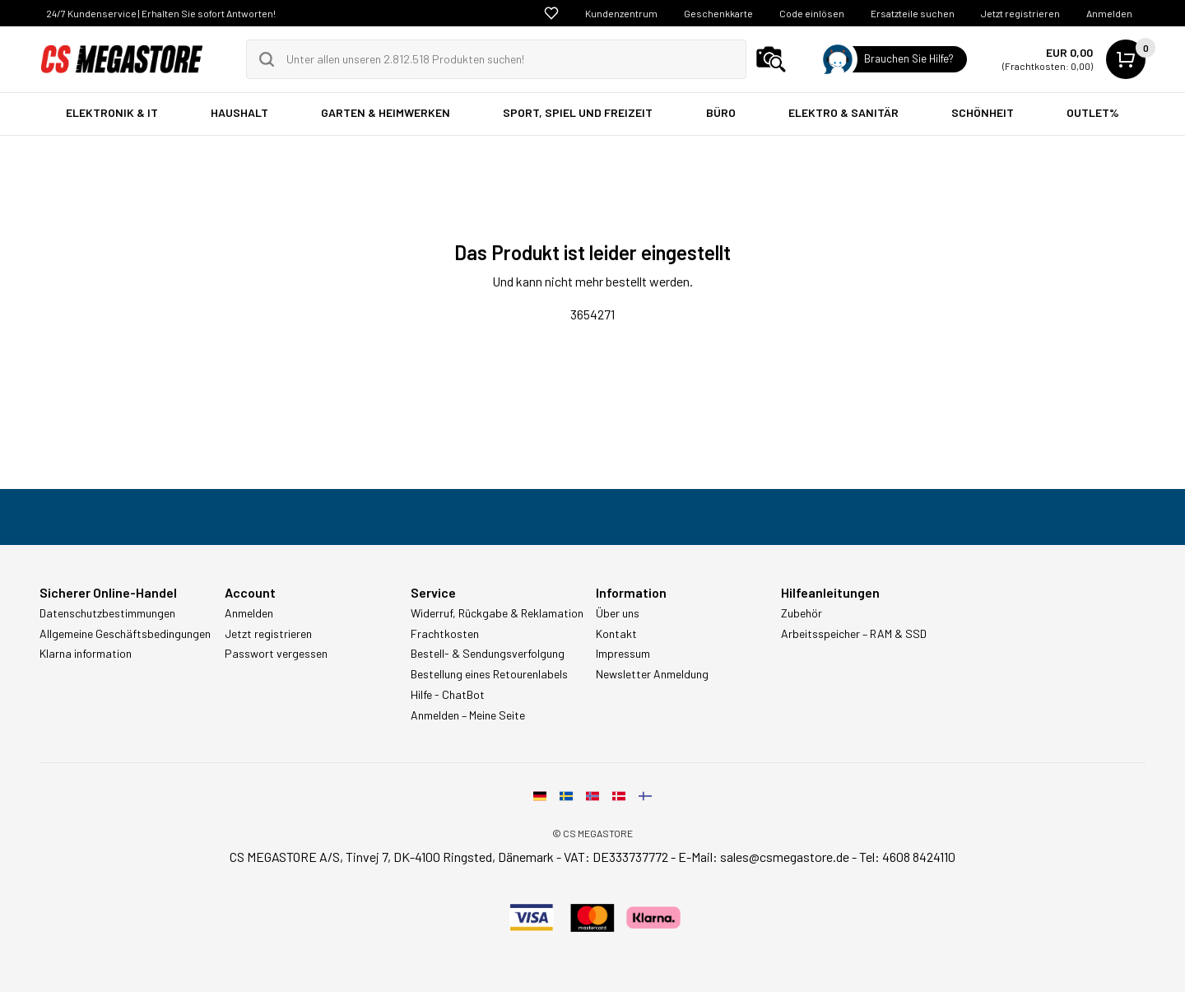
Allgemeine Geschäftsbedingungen (125, 633)
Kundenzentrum (621, 13)
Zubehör (801, 613)
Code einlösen (811, 13)
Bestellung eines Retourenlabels (489, 674)
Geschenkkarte (718, 13)
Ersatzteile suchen (913, 13)
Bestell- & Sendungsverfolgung (488, 653)
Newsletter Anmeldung (652, 674)
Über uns (617, 613)
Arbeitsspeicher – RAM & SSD (854, 633)
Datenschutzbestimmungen (107, 613)
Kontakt (616, 633)
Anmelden (1109, 13)
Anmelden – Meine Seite (468, 715)
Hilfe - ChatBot (448, 694)
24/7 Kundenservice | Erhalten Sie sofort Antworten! (161, 13)
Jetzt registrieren (1020, 13)
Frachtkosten (445, 633)
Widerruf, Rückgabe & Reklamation (497, 613)
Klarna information (86, 653)
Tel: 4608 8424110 (907, 856)
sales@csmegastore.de (784, 856)
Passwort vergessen (276, 653)
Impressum (623, 653)
